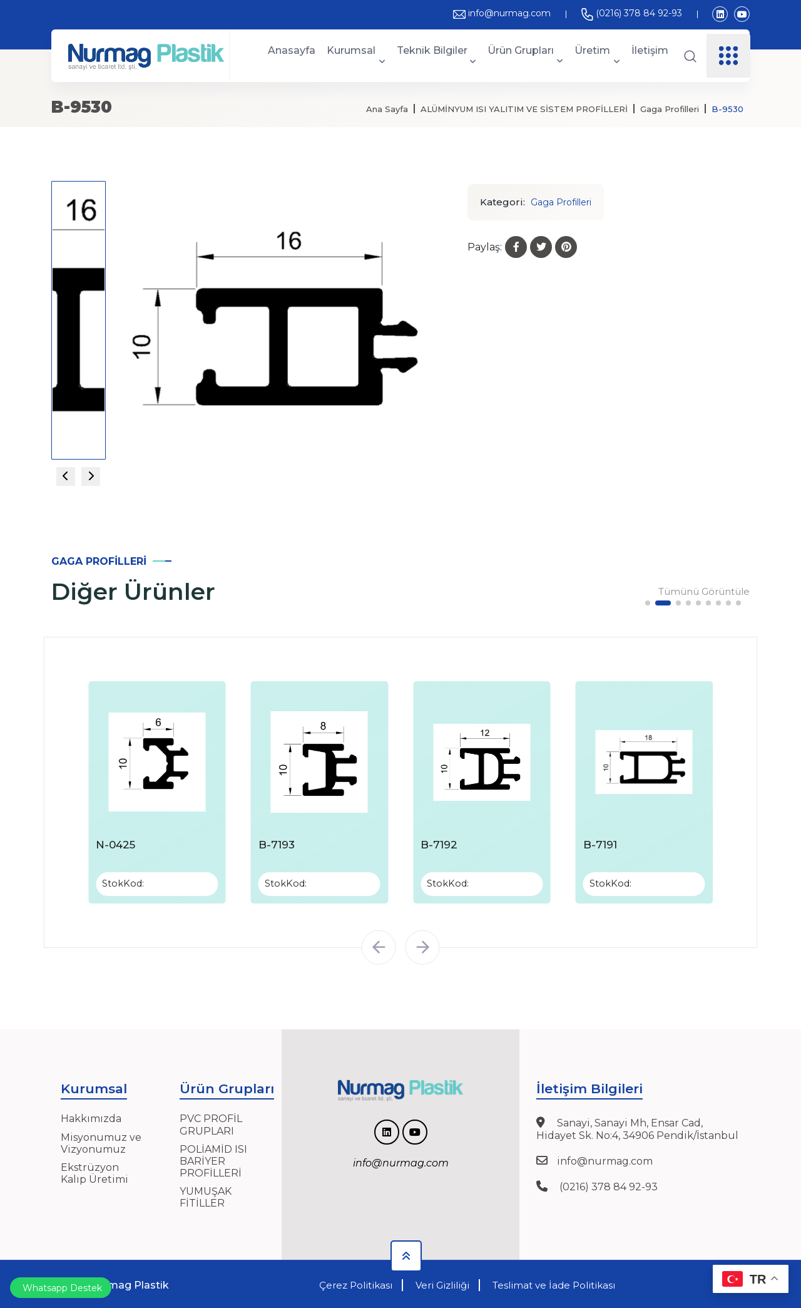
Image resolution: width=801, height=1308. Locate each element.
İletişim (649, 50)
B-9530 (727, 109)
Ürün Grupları (525, 55)
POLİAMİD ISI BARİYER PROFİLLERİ (213, 1159)
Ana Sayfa (387, 109)
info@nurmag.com (502, 13)
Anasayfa (291, 50)
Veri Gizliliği (442, 1283)
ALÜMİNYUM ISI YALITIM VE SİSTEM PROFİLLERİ (524, 109)
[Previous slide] (65, 476)
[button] (647, 602)
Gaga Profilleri (669, 109)
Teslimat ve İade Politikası (553, 1283)
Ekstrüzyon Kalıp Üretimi (94, 1171)
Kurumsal (356, 55)
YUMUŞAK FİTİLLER (206, 1195)
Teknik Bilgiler (437, 55)
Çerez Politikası (355, 1283)
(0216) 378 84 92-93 (631, 13)
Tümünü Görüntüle (704, 591)
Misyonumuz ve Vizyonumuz (101, 1141)
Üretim (597, 55)
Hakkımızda (91, 1117)
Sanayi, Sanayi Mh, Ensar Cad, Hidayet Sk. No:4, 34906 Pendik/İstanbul (637, 1127)
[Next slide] (90, 476)
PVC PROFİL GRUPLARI (211, 1123)
